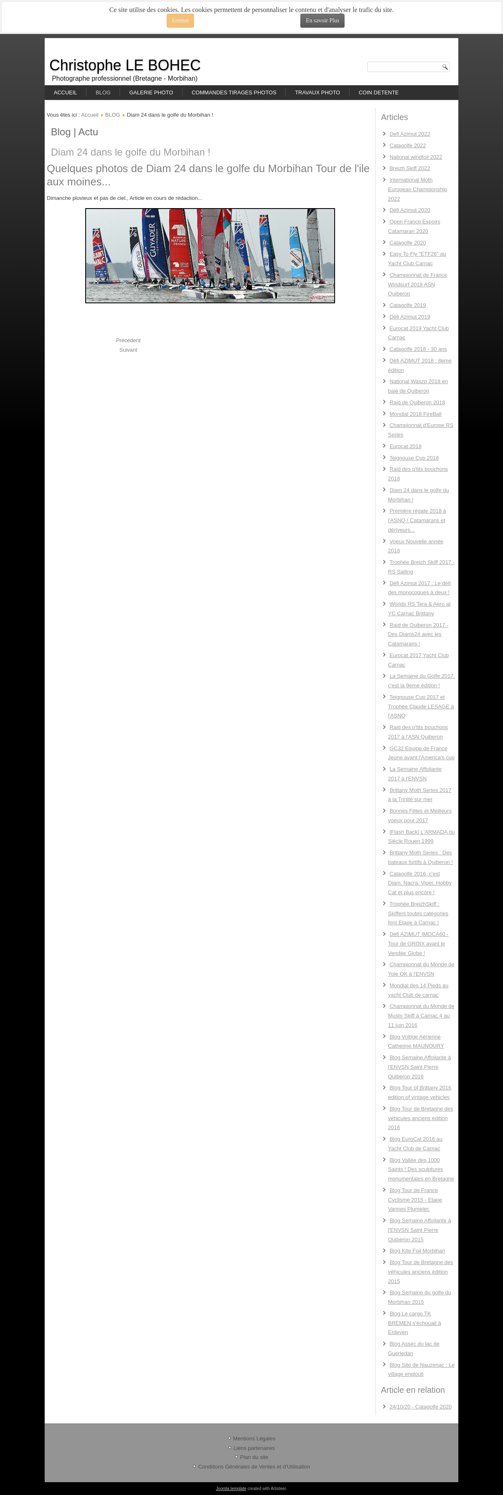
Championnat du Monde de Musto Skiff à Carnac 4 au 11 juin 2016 (421, 1015)
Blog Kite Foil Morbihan (417, 1251)
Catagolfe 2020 (408, 243)
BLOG (103, 92)
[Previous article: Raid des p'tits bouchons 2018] (128, 340)
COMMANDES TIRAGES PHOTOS (234, 92)
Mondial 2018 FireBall (416, 414)
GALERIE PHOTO (151, 92)
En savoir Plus (322, 20)
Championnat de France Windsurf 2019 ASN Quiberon (417, 284)
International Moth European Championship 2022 (417, 189)
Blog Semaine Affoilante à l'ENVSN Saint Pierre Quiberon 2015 (419, 1230)
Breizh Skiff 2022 (410, 168)
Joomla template (231, 1488)
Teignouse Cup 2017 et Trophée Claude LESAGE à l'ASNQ (421, 706)
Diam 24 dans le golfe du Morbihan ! (131, 152)
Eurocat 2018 (406, 446)
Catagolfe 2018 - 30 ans (418, 349)
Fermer (180, 20)
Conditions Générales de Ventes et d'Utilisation (254, 1467)
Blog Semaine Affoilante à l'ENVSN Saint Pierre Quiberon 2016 (419, 1067)
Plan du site (254, 1457)
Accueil (89, 115)
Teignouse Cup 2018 (413, 458)
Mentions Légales (254, 1438)
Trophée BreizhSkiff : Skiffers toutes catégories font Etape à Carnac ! (418, 913)
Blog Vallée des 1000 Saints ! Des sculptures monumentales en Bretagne (421, 1169)
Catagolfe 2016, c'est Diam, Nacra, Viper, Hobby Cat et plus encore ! (420, 883)
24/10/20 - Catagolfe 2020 (421, 1407)
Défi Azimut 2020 (410, 210)
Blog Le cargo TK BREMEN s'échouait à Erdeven (414, 1323)
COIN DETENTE (379, 92)
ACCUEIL (65, 92)
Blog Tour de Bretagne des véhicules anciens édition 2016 (420, 1118)
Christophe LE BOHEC (125, 65)
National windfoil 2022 (416, 157)
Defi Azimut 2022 (410, 134)
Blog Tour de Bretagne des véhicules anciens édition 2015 (420, 1271)
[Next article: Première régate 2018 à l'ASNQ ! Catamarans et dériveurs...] (128, 350)
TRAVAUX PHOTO (317, 92)
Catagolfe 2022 (408, 145)
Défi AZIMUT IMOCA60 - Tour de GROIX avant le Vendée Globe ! (418, 943)
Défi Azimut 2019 (410, 317)
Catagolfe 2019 (408, 305)
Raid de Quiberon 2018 (417, 402)
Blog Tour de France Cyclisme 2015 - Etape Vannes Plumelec (415, 1199)
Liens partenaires (254, 1448)
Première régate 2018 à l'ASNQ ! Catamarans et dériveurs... (417, 520)
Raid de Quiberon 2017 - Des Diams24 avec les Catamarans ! (418, 634)
